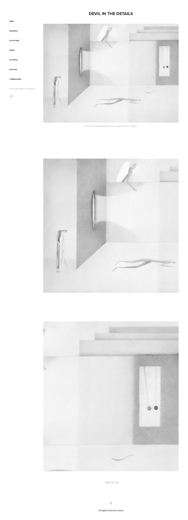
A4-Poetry (13, 60)
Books (12, 50)
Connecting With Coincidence (22, 88)
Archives (13, 69)
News (11, 21)
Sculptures (14, 40)
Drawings (13, 31)
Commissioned (15, 79)
